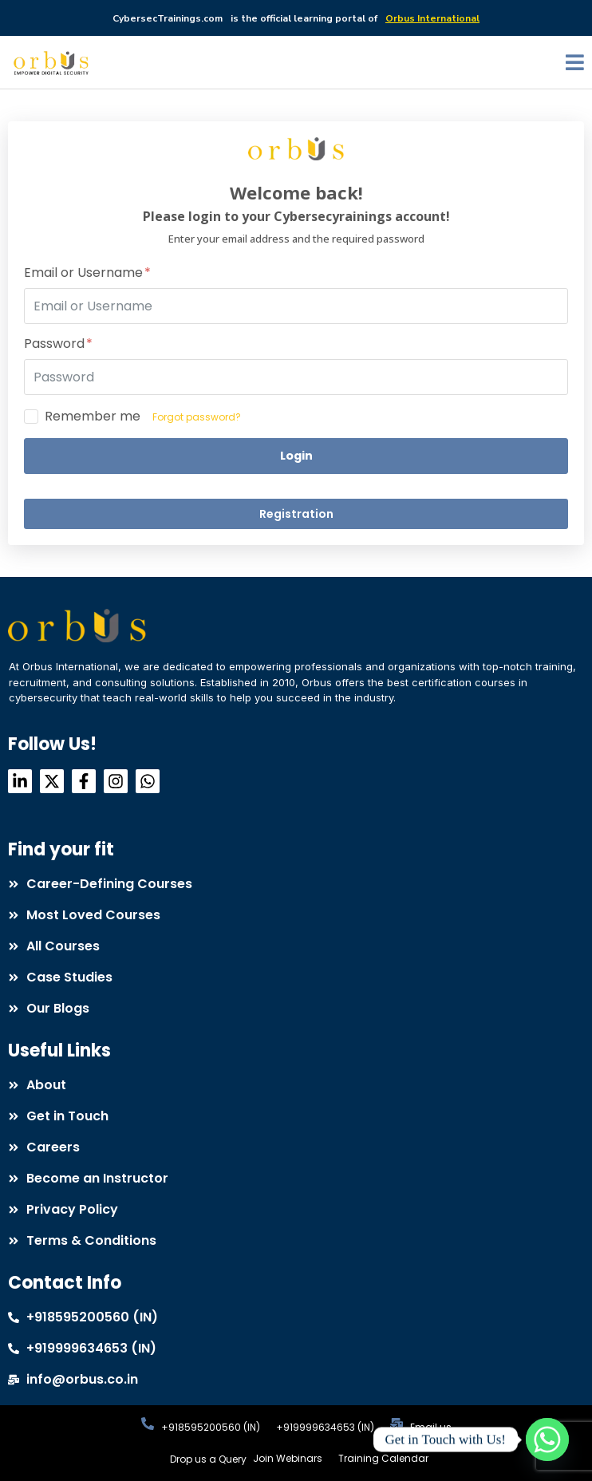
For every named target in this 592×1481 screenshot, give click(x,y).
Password (58, 344)
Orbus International (432, 18)
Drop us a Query (208, 1459)
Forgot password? (196, 417)
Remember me (92, 417)
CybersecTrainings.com (167, 18)
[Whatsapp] (547, 1439)
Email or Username (87, 273)
